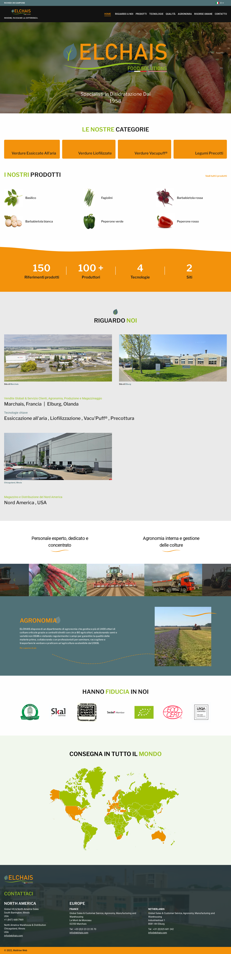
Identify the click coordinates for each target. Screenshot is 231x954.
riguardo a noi (124, 14)
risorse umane (203, 14)
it (220, 2)
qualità (170, 14)
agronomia (185, 14)
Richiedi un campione (14, 3)
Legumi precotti (209, 153)
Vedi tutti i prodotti (216, 176)
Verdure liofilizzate (95, 153)
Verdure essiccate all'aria (34, 153)
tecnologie (156, 14)
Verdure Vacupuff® (151, 153)
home (107, 14)
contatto (221, 14)
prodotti (141, 14)
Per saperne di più (28, 648)
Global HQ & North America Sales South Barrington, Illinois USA (21, 913)
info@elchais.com (13, 935)
